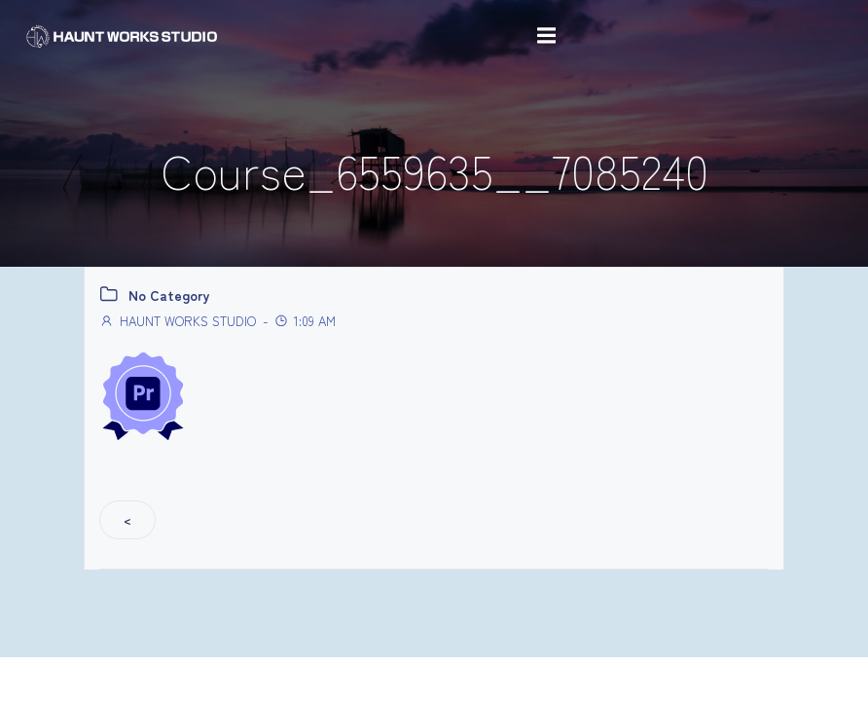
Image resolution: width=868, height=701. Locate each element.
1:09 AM (304, 321)
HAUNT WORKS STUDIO (177, 321)
